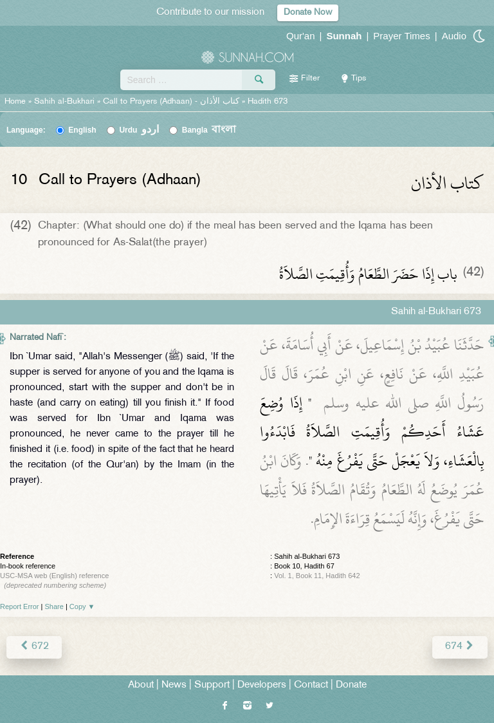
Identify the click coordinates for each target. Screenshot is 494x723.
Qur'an (300, 35)
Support (212, 685)
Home (15, 102)
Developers (261, 685)
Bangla (209, 130)
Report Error (19, 606)
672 (34, 647)
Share (54, 606)
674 (460, 647)
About (141, 685)
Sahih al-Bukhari (64, 102)
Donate (351, 685)
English (82, 130)
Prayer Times (401, 35)
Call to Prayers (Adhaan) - (172, 102)
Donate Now (308, 12)
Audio (454, 35)
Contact (311, 685)
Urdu (139, 130)
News (174, 685)
